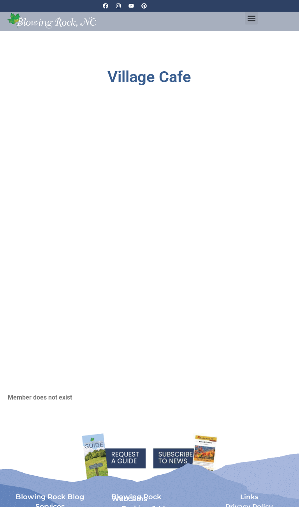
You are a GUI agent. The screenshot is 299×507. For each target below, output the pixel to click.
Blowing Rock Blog (50, 497)
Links (249, 497)
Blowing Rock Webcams (136, 498)
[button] (251, 18)
